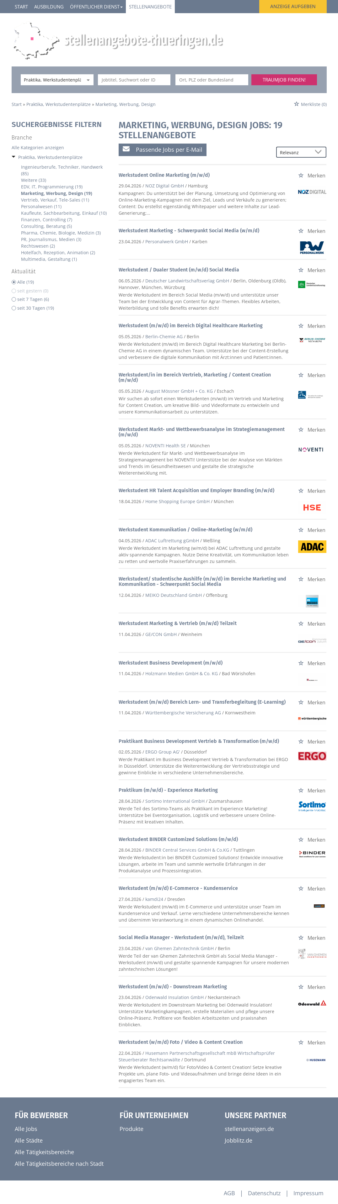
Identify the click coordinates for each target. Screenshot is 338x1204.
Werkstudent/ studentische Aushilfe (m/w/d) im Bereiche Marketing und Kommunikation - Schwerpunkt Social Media (202, 581)
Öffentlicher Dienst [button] (96, 6)
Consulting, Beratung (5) (46, 226)
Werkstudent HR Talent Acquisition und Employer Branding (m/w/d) (196, 490)
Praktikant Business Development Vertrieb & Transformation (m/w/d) (199, 741)
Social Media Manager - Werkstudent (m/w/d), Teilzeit (181, 937)
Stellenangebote (150, 6)
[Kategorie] (51, 79)
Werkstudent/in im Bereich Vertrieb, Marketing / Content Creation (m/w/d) (195, 377)
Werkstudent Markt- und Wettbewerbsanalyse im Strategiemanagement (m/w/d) (202, 432)
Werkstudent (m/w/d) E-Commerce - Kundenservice (178, 888)
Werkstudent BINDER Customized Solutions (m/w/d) (178, 839)
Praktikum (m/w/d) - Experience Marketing (168, 790)
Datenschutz (264, 1193)
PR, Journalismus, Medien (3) (51, 239)
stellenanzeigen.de (249, 1129)
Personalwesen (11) (41, 206)
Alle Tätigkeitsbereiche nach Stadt (59, 1163)
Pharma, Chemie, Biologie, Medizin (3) (61, 233)
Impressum (308, 1193)
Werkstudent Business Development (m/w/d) (171, 663)
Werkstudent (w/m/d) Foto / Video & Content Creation (181, 1042)
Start (21, 6)
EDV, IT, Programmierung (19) (52, 187)
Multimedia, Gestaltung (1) (49, 259)
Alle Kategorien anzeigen (38, 147)
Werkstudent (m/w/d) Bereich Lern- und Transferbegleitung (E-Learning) (202, 702)
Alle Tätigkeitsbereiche (44, 1152)
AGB (229, 1193)
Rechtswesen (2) (38, 246)
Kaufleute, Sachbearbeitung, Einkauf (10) (64, 213)
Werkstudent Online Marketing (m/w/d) (164, 175)
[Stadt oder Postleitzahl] (211, 79)
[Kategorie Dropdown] (87, 79)
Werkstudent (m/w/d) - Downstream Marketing (173, 987)
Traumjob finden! (284, 79)
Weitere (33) (33, 180)
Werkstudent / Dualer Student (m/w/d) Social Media (179, 270)
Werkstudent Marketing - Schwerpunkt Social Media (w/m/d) (189, 231)
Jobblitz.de (238, 1140)
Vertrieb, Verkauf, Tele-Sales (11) (55, 200)
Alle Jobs (26, 1129)
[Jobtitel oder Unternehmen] (134, 79)
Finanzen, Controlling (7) (46, 220)
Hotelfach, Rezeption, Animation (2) (58, 252)
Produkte (131, 1129)
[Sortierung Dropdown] (319, 152)
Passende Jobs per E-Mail (162, 149)
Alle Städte (29, 1140)
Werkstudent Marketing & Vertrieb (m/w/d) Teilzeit (178, 623)
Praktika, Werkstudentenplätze (50, 157)
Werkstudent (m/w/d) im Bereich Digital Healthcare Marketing (191, 326)
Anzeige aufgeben (293, 6)
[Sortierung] (295, 152)
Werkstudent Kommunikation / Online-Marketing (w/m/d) (185, 530)
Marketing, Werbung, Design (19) (56, 193)
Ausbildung (49, 6)
